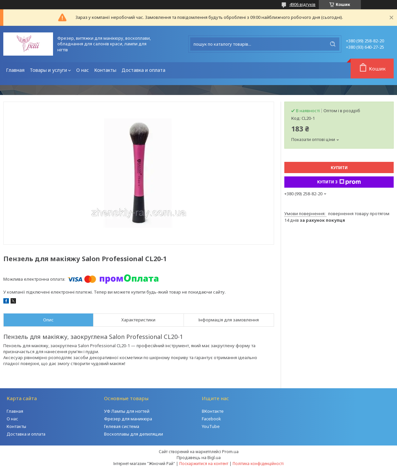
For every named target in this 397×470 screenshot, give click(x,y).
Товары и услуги (48, 70)
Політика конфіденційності (258, 463)
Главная (15, 70)
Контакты (105, 70)
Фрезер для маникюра (128, 419)
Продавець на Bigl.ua (199, 457)
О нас (82, 70)
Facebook (211, 419)
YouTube (211, 426)
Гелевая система (121, 426)
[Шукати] (332, 44)
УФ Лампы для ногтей (126, 411)
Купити (339, 167)
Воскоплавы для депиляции (133, 434)
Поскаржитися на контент (203, 463)
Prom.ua (230, 451)
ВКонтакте (213, 411)
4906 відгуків (302, 4)
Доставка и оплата (143, 70)
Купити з (339, 182)
